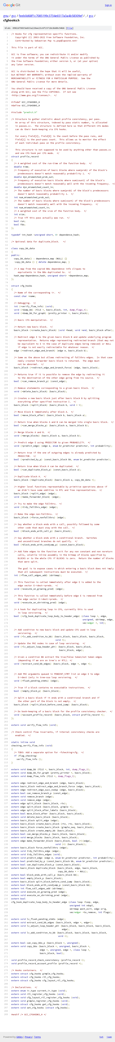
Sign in (108, 5)
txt (101, 1036)
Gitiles (19, 1036)
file (69, 28)
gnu (6, 16)
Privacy (28, 1036)
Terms (37, 1036)
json (109, 1036)
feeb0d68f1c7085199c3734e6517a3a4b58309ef (51, 16)
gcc (13, 16)
